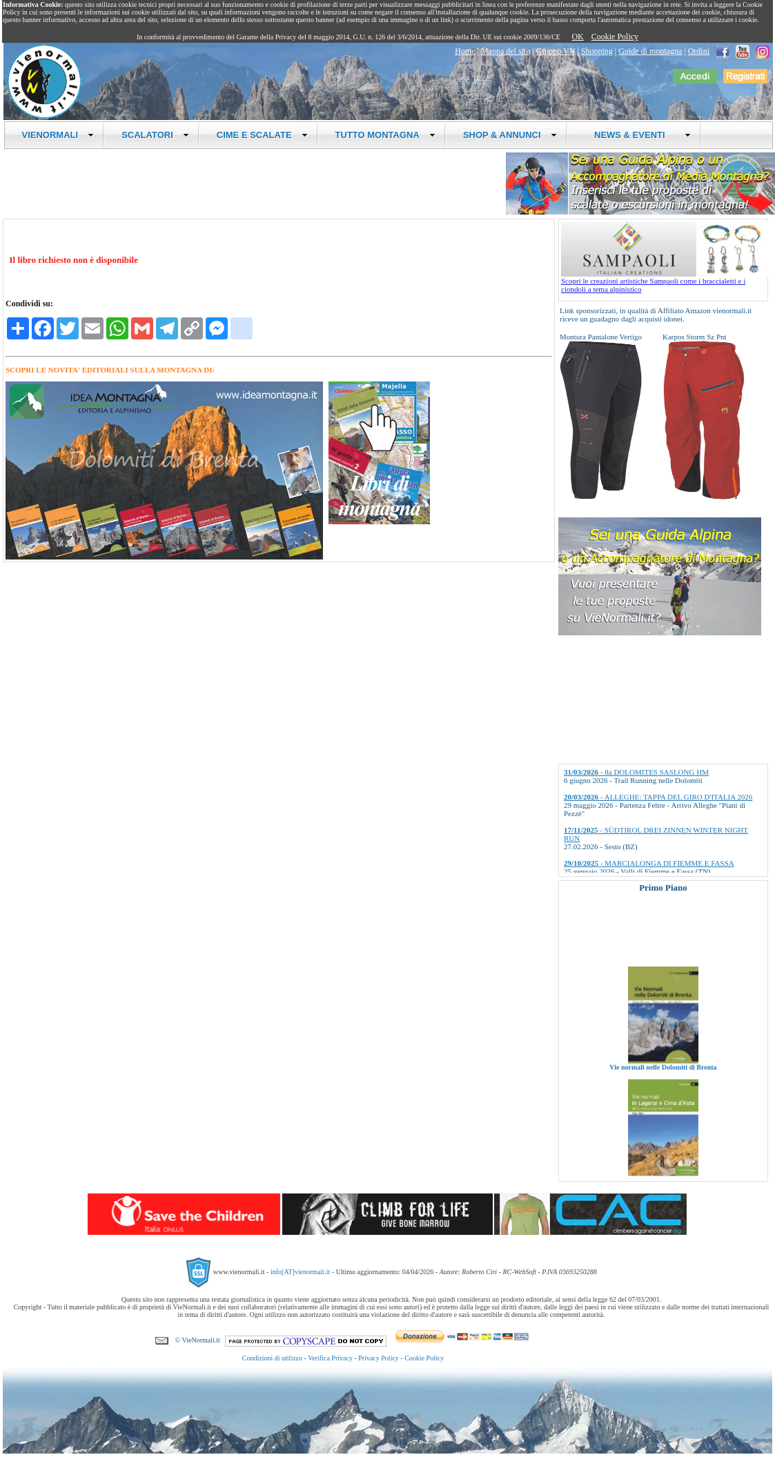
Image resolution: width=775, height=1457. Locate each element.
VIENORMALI (58, 135)
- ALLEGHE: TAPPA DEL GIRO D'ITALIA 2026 (658, 797)
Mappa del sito (505, 51)
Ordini (698, 51)
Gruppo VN (556, 51)
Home (465, 51)
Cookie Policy (614, 36)
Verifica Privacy (330, 1358)
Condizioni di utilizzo (272, 1358)
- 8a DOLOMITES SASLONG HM (636, 772)
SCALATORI (155, 135)
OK (577, 36)
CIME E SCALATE (262, 135)
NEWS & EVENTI (638, 135)
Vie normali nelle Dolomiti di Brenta (662, 1078)
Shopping (597, 51)
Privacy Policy (378, 1358)
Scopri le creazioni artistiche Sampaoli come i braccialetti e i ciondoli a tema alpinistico (664, 281)
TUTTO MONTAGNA (385, 135)
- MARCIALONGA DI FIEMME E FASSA (649, 863)
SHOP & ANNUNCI (510, 135)
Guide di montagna (650, 51)
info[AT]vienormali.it (300, 1272)
